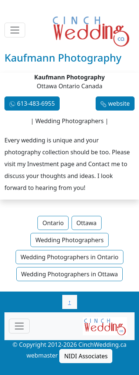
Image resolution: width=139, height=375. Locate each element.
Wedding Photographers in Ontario (69, 257)
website (119, 103)
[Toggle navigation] (14, 30)
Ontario (53, 223)
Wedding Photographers (69, 240)
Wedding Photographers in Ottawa (69, 274)
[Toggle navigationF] (19, 326)
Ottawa (86, 223)
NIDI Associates (85, 356)
